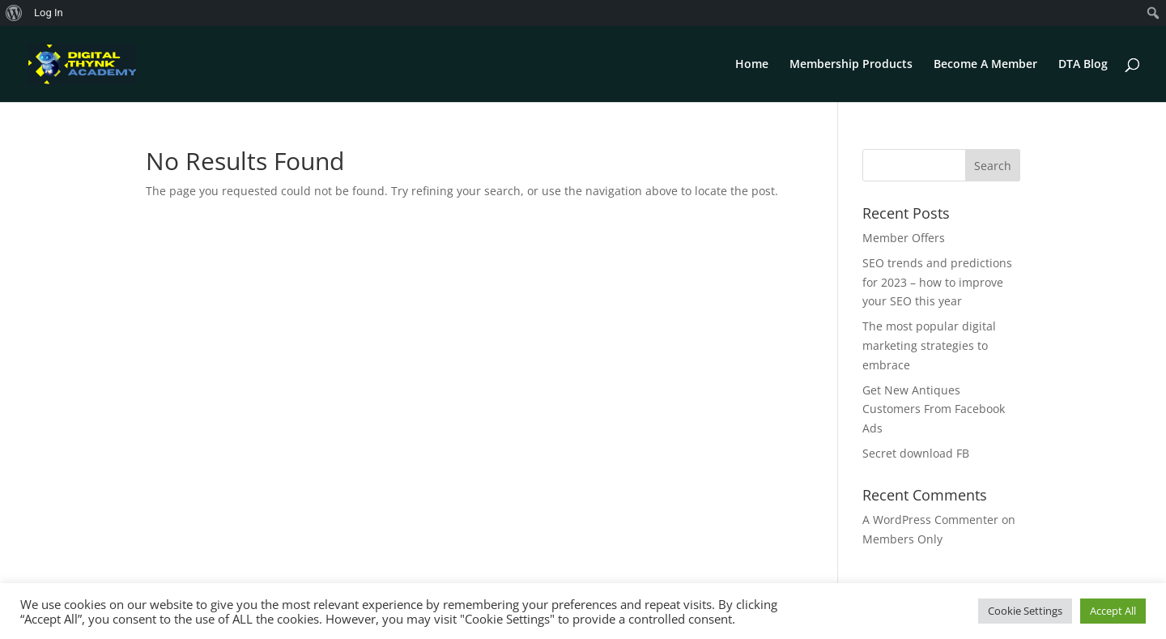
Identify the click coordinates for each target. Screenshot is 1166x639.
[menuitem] (14, 13)
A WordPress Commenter (930, 519)
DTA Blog (1083, 64)
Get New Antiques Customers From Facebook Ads (933, 409)
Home (751, 64)
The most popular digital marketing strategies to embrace (929, 345)
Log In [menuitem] (48, 12)
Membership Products (851, 64)
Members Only (902, 539)
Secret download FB (915, 453)
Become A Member (985, 64)
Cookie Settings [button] (1025, 610)
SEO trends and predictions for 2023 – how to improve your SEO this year (937, 282)
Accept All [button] (1113, 610)
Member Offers (903, 237)
